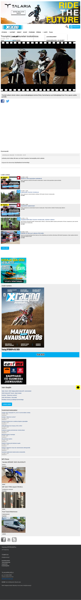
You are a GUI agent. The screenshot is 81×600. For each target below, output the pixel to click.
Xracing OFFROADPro (10, 40)
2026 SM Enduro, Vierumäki (9, 397)
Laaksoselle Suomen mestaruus (30, 192)
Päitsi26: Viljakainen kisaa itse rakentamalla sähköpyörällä (16, 447)
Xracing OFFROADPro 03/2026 (11, 349)
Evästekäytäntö (5, 565)
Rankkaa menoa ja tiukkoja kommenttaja (12, 399)
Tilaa (51, 32)
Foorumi (32, 32)
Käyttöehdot (5, 564)
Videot (19, 32)
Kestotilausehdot (6, 560)
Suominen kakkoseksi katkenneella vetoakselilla (13, 452)
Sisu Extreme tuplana (7, 439)
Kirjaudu (4, 162)
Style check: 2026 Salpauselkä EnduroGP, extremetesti (16, 391)
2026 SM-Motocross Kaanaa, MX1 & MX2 (12, 425)
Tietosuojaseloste (6, 562)
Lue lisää (23, 181)
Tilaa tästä (40, 355)
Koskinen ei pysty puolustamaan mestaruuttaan (13, 430)
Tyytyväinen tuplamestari (28, 206)
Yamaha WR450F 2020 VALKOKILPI (13, 462)
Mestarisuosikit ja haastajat (8, 434)
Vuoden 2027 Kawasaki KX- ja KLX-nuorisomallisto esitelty (16, 412)
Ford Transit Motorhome (9, 512)
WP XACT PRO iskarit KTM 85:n (12, 487)
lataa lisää (5, 248)
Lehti (45, 32)
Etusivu (4, 32)
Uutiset (12, 32)
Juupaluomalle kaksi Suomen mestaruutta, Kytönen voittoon (38, 219)
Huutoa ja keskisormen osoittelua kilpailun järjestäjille (15, 421)
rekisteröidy (11, 162)
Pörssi (38, 32)
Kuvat (25, 32)
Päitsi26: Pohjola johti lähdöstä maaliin (11, 443)
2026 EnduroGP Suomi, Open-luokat (11, 393)
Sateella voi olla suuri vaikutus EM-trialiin (32, 233)
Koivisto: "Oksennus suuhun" (9, 395)
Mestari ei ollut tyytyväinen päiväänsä (31, 178)
